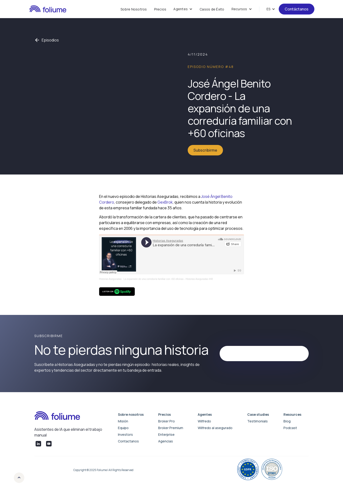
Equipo (123, 428)
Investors (125, 434)
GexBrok (165, 202)
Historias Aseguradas (110, 279)
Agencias (165, 441)
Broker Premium (170, 428)
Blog (287, 421)
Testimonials (257, 421)
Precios (160, 9)
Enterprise (166, 434)
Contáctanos (296, 9)
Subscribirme (205, 150)
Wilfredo (204, 421)
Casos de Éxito (212, 9)
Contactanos (128, 441)
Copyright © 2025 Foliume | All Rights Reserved (103, 470)
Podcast (290, 428)
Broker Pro (166, 421)
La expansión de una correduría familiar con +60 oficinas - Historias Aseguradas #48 (168, 279)
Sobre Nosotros (134, 9)
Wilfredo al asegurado (215, 428)
